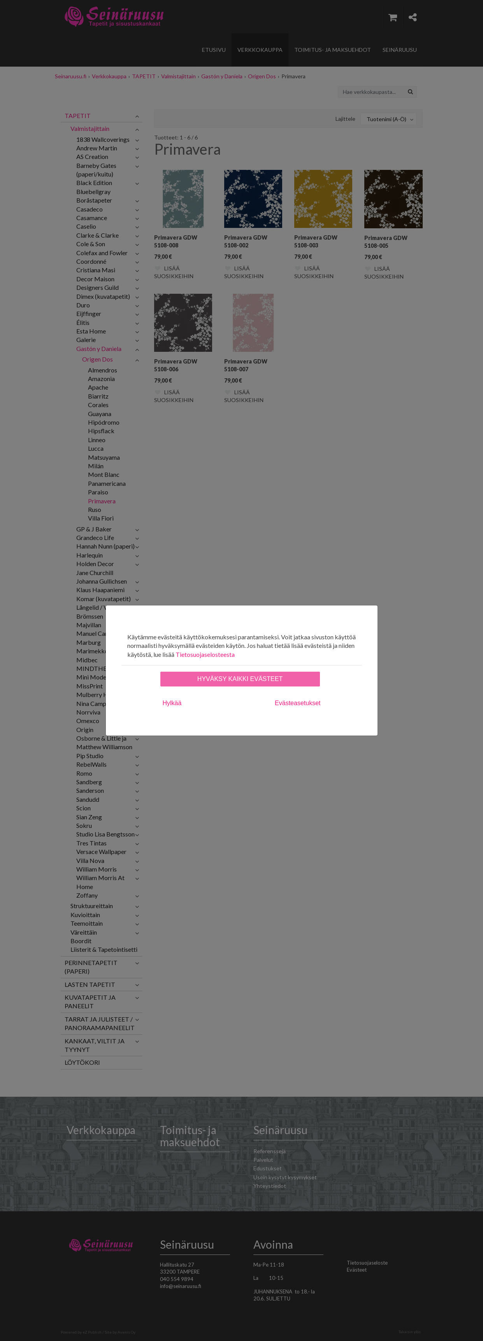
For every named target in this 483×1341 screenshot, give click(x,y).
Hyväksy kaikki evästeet (240, 679)
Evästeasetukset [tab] (297, 703)
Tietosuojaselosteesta (205, 654)
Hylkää (172, 703)
